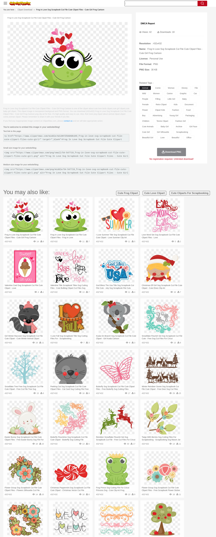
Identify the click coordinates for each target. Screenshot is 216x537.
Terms (145, 531)
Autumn (44, 508)
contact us (68, 121)
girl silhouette (163, 132)
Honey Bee (115, 512)
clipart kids (160, 110)
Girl (115, 516)
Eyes (92, 516)
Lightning (105, 508)
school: (30, 520)
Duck (83, 512)
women (156, 93)
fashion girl (180, 121)
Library (118, 520)
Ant (37, 512)
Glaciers (90, 508)
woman (171, 88)
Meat (78, 524)
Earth (72, 508)
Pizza (125, 524)
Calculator (155, 520)
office (188, 137)
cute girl (146, 132)
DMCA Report (148, 23)
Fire (77, 508)
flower (145, 110)
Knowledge (110, 520)
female (145, 104)
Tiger (162, 512)
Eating (131, 524)
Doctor (81, 516)
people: (30, 516)
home (105, 516)
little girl (171, 99)
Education (84, 520)
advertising (157, 115)
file (196, 88)
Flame (83, 508)
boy (143, 115)
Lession (164, 520)
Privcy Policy (154, 531)
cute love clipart (154, 193)
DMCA (173, 531)
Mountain (127, 508)
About (138, 531)
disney (184, 88)
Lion (129, 512)
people (145, 99)
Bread (137, 524)
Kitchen (111, 524)
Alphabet (146, 520)
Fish (102, 512)
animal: (30, 512)
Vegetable (103, 524)
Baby (43, 516)
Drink (58, 524)
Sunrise (119, 508)
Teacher (46, 520)
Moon (112, 508)
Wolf (174, 512)
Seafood (94, 524)
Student (38, 520)
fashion (175, 110)
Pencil (77, 520)
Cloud (147, 508)
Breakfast (37, 524)
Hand (151, 516)
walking (98, 516)
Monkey (136, 512)
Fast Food (65, 524)
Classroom (61, 520)
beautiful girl (147, 137)
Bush (141, 508)
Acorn (37, 508)
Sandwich (85, 524)
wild (144, 93)
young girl (173, 115)
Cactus (59, 508)
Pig (149, 512)
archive (179, 126)
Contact (165, 531)
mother (62, 516)
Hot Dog (153, 524)
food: (29, 524)
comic (158, 88)
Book (53, 520)
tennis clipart (162, 121)
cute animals (147, 126)
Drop (152, 508)
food (188, 110)
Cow (72, 512)
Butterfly (53, 512)
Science (126, 520)
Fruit (73, 524)
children (145, 121)
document (189, 104)
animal (145, 88)
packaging (189, 115)
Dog (77, 512)
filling (157, 99)
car (195, 93)
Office (139, 520)
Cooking (145, 524)
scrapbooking (182, 132)
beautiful (175, 137)
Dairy (45, 524)
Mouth (132, 516)
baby (184, 99)
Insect (124, 512)
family (55, 516)
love (162, 137)
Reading (70, 520)
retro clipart (161, 104)
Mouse (143, 512)
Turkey (167, 512)
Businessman (72, 516)
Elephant (96, 512)
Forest (158, 508)
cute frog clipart (128, 193)
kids (175, 104)
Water (135, 508)
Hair (111, 516)
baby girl (165, 126)
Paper (133, 520)
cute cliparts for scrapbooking (189, 193)
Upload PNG (183, 531)
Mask (38, 516)
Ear (86, 516)
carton (170, 93)
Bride (49, 516)
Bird (46, 512)
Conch (66, 508)
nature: (30, 507)
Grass (97, 508)
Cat (59, 512)
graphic (183, 93)
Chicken (66, 512)
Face (139, 516)
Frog (108, 512)
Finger (144, 516)
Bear (42, 512)
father (126, 516)
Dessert (51, 524)
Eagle (89, 512)
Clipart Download (25, 10)
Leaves (52, 508)
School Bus (94, 520)
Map (102, 520)
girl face (193, 126)
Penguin (155, 512)
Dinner (118, 524)
